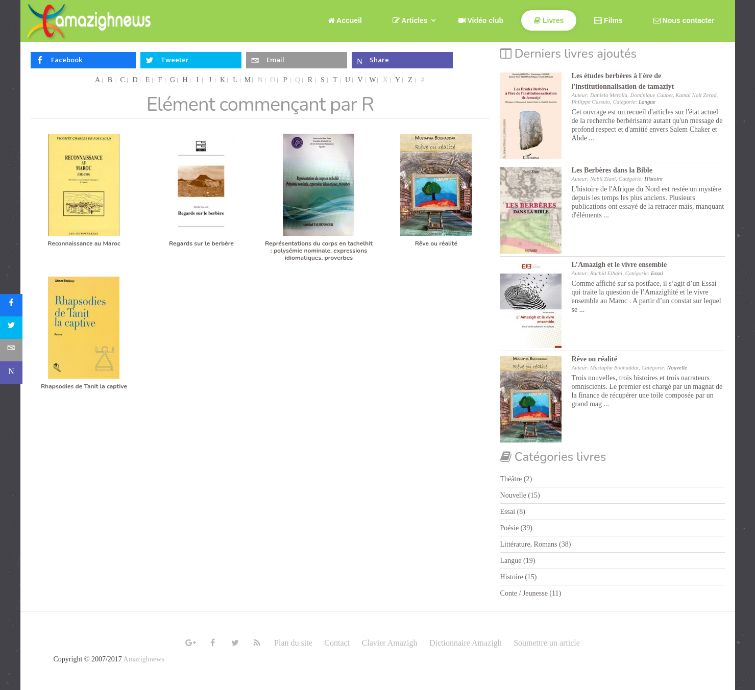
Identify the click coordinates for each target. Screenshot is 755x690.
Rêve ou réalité (436, 243)
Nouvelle (677, 367)
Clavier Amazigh (390, 642)
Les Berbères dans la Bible (612, 170)
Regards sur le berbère (201, 243)
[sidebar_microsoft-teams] (11, 372)
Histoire (653, 179)
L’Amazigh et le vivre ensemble (619, 264)
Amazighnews (144, 659)
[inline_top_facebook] (83, 60)
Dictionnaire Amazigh (465, 642)
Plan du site (293, 642)
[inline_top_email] (297, 60)
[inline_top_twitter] (191, 60)
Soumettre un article (547, 642)
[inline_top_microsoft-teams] (402, 60)
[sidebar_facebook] (11, 305)
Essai (657, 273)
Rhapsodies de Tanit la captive (84, 386)
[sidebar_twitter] (11, 327)
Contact (337, 642)
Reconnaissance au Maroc (83, 243)
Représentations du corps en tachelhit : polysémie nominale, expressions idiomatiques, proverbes (319, 250)
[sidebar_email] (11, 350)
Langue (647, 101)
